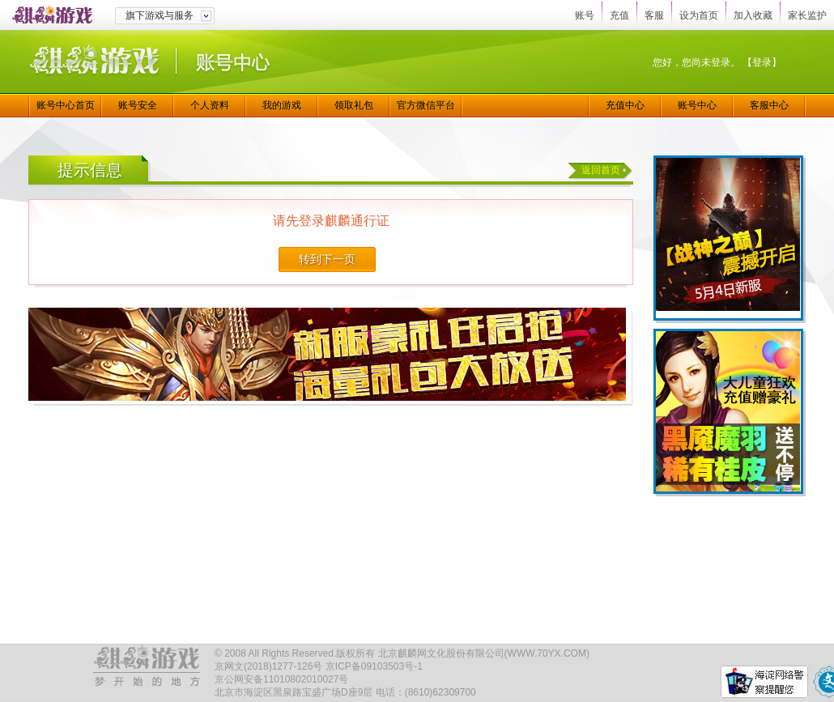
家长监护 (807, 15)
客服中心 (769, 105)
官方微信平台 (426, 105)
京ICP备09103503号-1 (374, 666)
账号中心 (697, 105)
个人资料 (209, 105)
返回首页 (600, 170)
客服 (654, 15)
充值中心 (625, 105)
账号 (584, 15)
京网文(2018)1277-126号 (268, 666)
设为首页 (698, 15)
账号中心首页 (65, 105)
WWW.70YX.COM (547, 653)
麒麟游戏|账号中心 (149, 62)
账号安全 (137, 105)
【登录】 (762, 62)
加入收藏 (753, 15)
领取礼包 (353, 105)
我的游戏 (281, 105)
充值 (619, 15)
